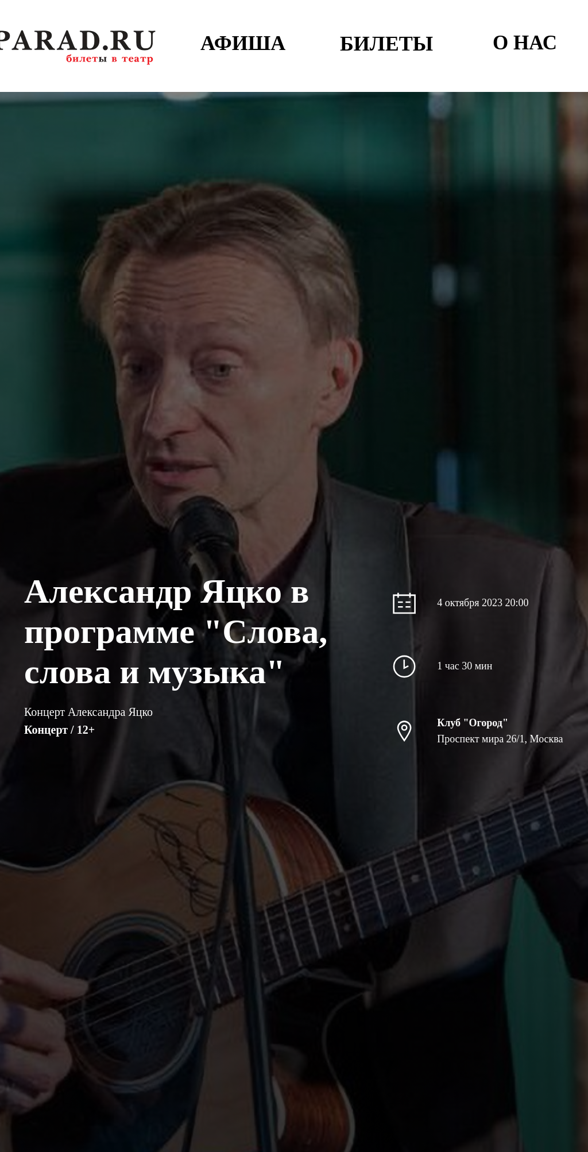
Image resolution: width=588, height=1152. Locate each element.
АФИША (242, 43)
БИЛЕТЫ (386, 43)
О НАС (525, 43)
